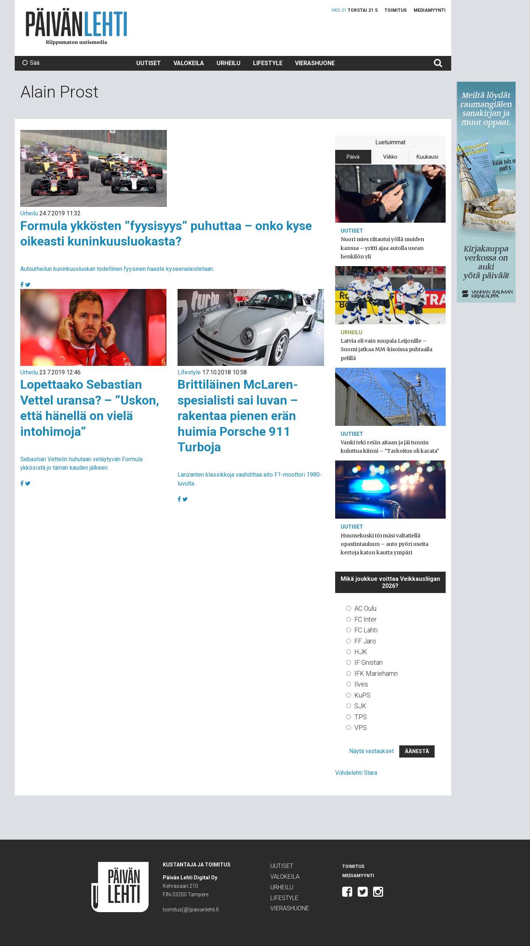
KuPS (362, 695)
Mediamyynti (430, 10)
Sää (30, 62)
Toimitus (396, 10)
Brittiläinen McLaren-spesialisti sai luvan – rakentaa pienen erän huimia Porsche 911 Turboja (238, 415)
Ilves (361, 684)
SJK (360, 706)
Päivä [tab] (353, 156)
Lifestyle (267, 63)
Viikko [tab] (390, 156)
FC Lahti (366, 630)
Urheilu (229, 63)
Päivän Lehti (76, 26)
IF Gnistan (368, 662)
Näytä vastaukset (371, 751)
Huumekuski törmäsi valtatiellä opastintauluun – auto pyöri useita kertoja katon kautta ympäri (384, 544)
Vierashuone (315, 63)
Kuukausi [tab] (427, 156)
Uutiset (148, 63)
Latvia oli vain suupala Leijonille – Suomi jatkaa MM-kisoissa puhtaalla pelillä (386, 349)
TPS (360, 717)
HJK (360, 652)
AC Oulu (365, 608)
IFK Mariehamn (376, 673)
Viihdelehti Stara (356, 772)
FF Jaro (365, 641)
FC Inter (365, 619)
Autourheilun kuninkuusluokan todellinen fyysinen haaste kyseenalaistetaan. (117, 268)
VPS (360, 727)
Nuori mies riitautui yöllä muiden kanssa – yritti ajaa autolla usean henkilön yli (382, 248)
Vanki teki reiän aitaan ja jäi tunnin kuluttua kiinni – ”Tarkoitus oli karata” (390, 446)
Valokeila (188, 63)
